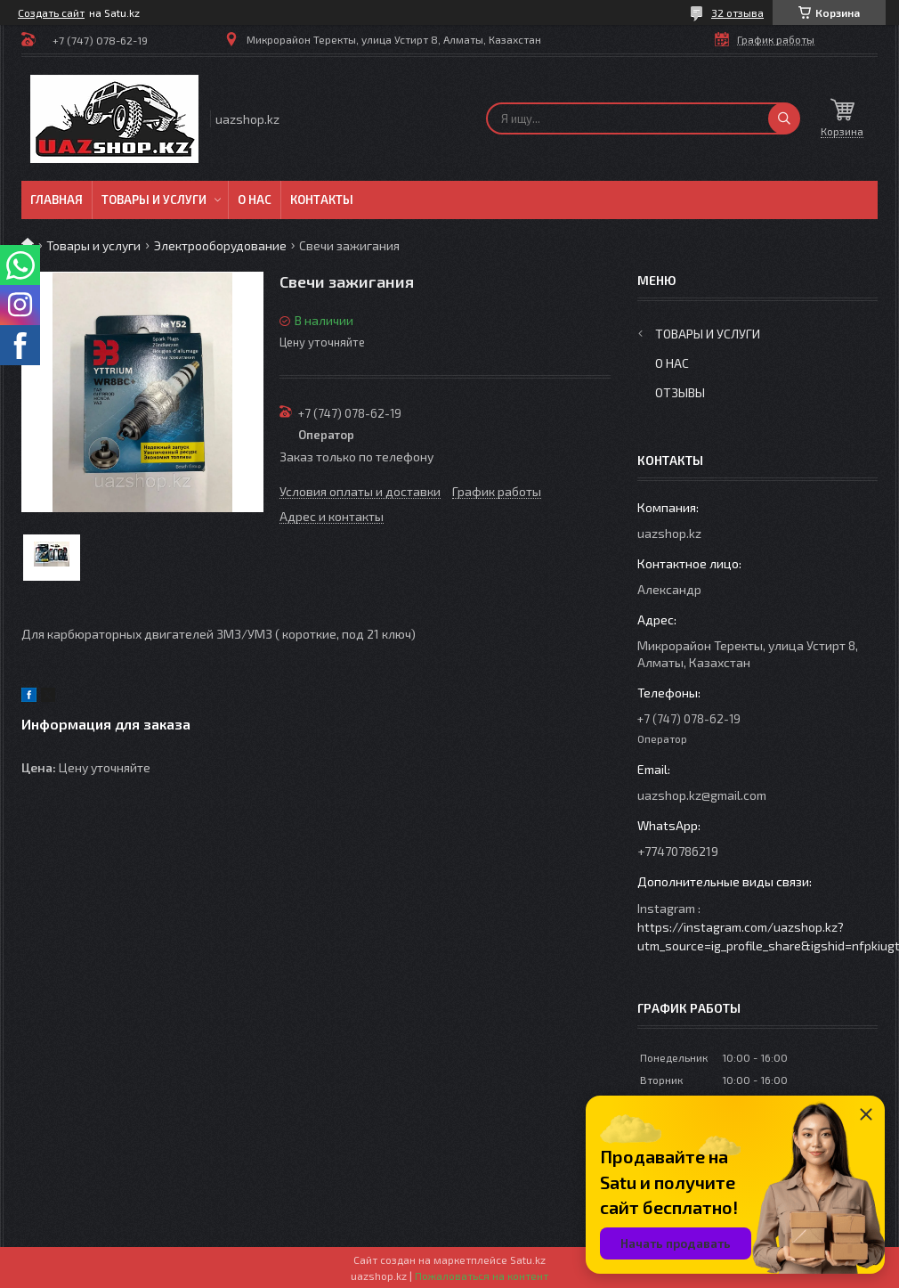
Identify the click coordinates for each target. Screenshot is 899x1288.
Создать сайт (51, 12)
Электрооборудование (220, 245)
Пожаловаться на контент (481, 1275)
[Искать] (784, 118)
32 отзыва (737, 12)
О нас (254, 199)
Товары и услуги (154, 199)
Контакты (321, 199)
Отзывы (680, 392)
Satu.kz (528, 1259)
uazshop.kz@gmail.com (701, 795)
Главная (56, 199)
